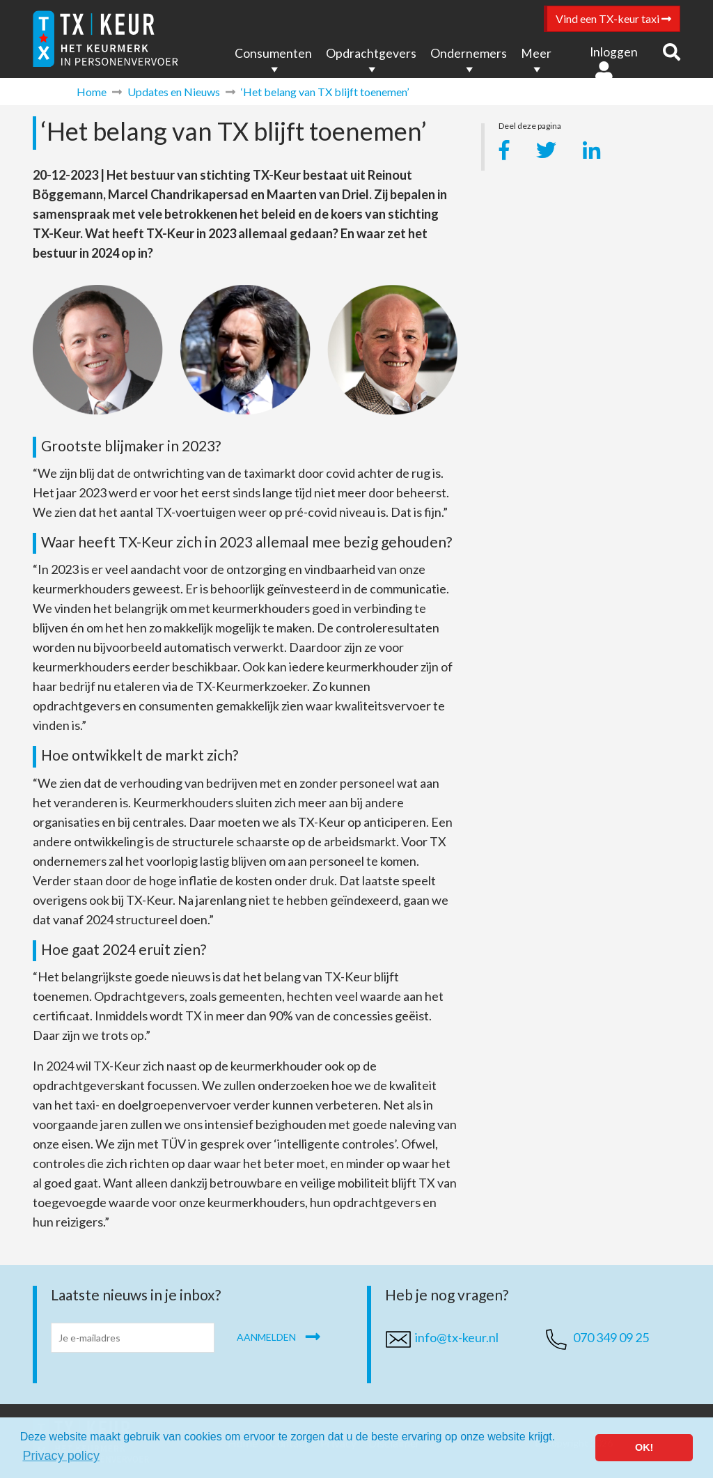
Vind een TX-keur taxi (613, 18)
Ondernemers (468, 53)
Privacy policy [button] (61, 1456)
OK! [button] (644, 1447)
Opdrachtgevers (371, 53)
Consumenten (273, 53)
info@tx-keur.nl (457, 1337)
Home (92, 91)
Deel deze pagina (530, 128)
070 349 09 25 (611, 1337)
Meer (536, 53)
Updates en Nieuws (173, 91)
